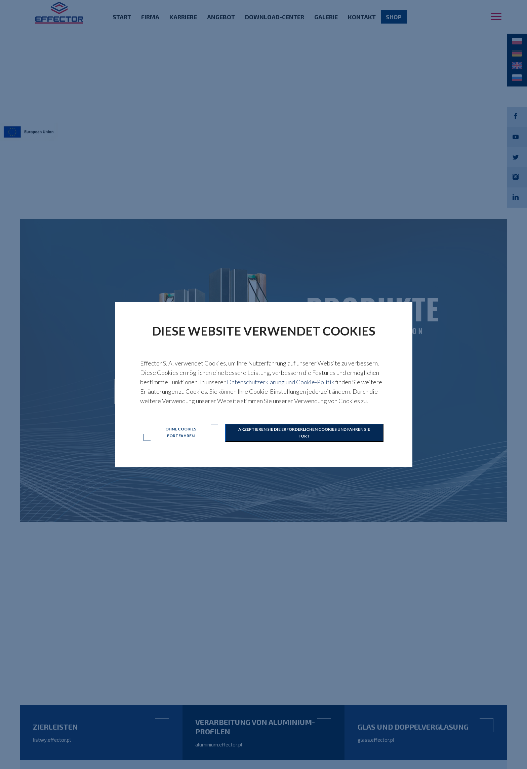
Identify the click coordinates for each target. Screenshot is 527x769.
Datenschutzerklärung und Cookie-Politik (280, 382)
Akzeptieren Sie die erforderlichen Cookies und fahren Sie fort (304, 433)
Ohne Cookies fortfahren (180, 433)
